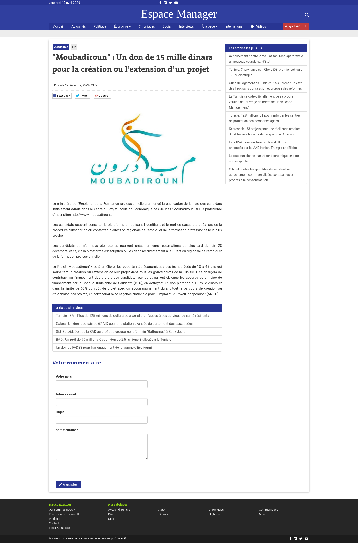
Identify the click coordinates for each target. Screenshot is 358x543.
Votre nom (64, 376)
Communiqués (268, 509)
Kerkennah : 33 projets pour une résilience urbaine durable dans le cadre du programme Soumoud (264, 131)
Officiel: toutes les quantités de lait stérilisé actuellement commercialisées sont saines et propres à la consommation (261, 174)
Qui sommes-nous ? (62, 509)
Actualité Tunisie (119, 509)
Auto (161, 509)
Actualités (78, 26)
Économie (122, 26)
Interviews (186, 26)
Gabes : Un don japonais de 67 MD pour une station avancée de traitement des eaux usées (124, 324)
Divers (112, 514)
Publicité (54, 518)
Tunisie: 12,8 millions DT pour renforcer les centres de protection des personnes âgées (265, 118)
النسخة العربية (295, 27)
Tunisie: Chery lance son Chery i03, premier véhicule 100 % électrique (265, 72)
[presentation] (90, 472)
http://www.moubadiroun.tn (93, 215)
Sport (111, 518)
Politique (100, 26)
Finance (163, 514)
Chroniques (147, 26)
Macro (263, 514)
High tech (215, 514)
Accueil (58, 26)
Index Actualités (59, 528)
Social (167, 26)
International (234, 26)
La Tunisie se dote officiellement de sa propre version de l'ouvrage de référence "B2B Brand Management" (261, 102)
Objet (60, 412)
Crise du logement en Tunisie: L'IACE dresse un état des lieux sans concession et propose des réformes (265, 85)
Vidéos (258, 26)
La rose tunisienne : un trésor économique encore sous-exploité (264, 158)
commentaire (67, 430)
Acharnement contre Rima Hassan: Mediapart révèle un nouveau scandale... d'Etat (266, 58)
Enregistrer (68, 484)
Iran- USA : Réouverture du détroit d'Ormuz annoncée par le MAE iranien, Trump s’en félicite (263, 145)
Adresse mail (66, 394)
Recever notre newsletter (65, 514)
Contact (54, 523)
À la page (209, 26)
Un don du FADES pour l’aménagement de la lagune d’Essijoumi (104, 348)
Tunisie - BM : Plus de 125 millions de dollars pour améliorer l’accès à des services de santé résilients (132, 316)
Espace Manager (179, 13)
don (74, 47)
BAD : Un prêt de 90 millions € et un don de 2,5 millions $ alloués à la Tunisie (113, 340)
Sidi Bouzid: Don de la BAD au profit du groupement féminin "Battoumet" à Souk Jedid (120, 332)
